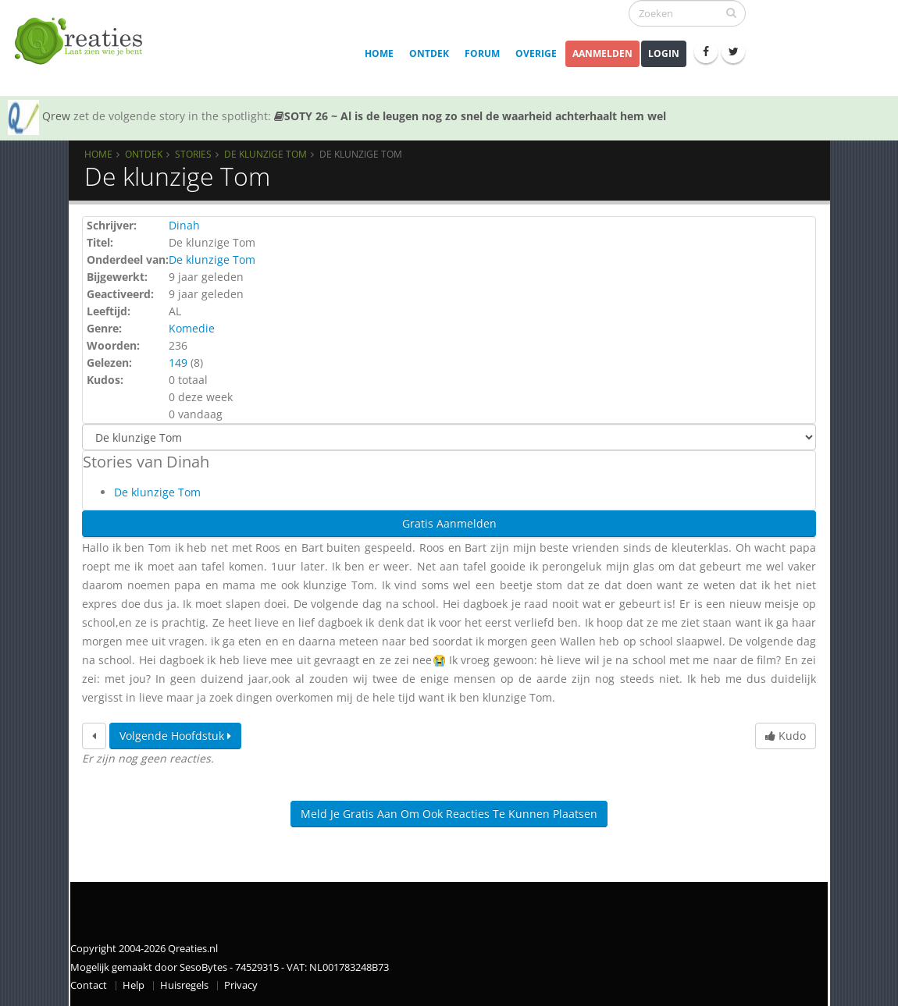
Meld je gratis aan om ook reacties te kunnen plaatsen (449, 813)
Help (133, 985)
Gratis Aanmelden (449, 523)
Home (379, 53)
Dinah (184, 225)
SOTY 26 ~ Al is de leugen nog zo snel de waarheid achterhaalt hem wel (470, 115)
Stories (193, 154)
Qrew (56, 115)
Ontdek (429, 53)
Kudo (785, 735)
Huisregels (184, 985)
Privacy (241, 985)
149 (178, 362)
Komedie (192, 328)
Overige (536, 53)
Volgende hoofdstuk (175, 735)
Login (663, 53)
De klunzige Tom (265, 154)
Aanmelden (602, 53)
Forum (482, 53)
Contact (88, 985)
